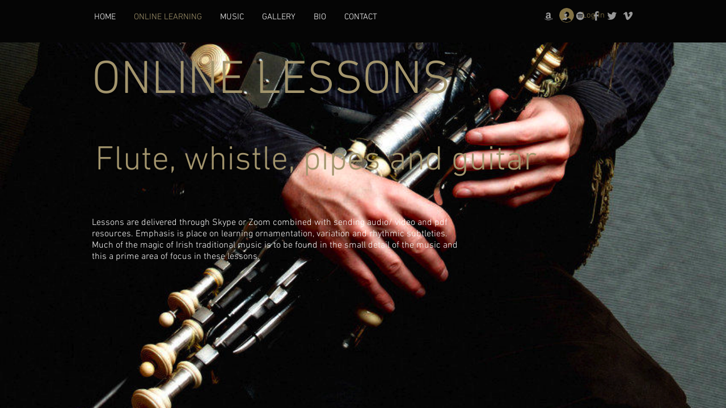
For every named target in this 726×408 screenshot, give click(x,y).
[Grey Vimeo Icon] (628, 16)
